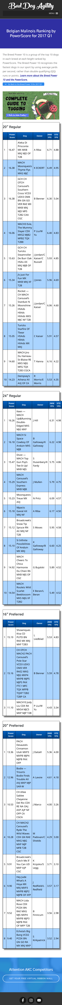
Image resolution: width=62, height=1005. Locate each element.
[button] (52, 13)
